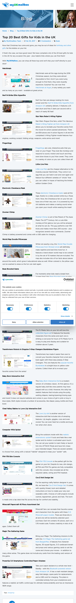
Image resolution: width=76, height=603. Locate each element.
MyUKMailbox (12, 61)
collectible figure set (43, 333)
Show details (65, 316)
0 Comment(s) (44, 41)
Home (4, 31)
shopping (11, 592)
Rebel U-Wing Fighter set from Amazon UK (53, 124)
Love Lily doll (44, 413)
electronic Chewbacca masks (52, 193)
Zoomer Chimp (41, 217)
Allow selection (38, 322)
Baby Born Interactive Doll (49, 381)
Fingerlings (40, 148)
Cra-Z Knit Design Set (57, 485)
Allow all (62, 322)
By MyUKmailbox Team (11, 41)
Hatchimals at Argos (43, 87)
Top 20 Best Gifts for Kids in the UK (29, 31)
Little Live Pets (41, 169)
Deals (58, 41)
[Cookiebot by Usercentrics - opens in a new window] (65, 279)
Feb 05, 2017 (29, 41)
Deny (14, 322)
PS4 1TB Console (45, 461)
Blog (11, 31)
